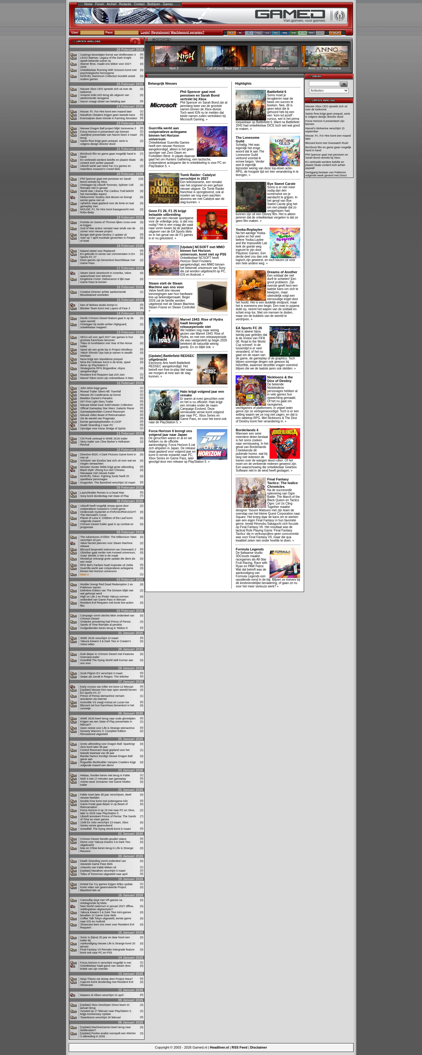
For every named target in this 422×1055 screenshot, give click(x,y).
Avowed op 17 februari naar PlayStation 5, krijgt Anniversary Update (106, 1012)
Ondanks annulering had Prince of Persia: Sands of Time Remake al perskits (105, 623)
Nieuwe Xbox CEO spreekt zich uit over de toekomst (326, 108)
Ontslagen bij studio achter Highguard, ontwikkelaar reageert (103, 326)
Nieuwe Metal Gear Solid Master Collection (106, 404)
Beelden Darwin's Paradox (96, 398)
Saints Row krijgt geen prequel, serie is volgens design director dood (104, 142)
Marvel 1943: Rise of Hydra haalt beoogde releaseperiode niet (201, 323)
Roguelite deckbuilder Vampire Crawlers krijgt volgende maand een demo (108, 764)
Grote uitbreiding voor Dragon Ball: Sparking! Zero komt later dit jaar (107, 745)
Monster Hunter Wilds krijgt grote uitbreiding (107, 467)
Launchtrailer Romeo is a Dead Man (102, 492)
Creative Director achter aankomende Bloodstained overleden (103, 293)
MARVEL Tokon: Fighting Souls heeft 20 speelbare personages (104, 478)
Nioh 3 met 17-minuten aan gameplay (103, 778)
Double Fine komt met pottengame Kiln (104, 801)
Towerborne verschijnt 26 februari (100, 1017)
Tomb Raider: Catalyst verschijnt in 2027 (198, 176)
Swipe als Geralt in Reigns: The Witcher (104, 676)
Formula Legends (250, 549)
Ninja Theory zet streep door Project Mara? (106, 978)
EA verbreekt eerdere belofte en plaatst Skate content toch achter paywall (108, 161)
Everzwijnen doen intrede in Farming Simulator (109, 118)
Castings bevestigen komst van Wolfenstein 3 (108, 54)
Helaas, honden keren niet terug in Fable (105, 775)
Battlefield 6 (276, 92)
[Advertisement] (328, 273)
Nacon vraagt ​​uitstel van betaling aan (103, 101)
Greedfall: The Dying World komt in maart (105, 828)
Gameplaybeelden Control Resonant (102, 411)
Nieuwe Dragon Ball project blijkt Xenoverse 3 (108, 128)
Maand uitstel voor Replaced (97, 250)
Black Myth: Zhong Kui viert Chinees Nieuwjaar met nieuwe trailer (102, 472)
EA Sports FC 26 (249, 328)
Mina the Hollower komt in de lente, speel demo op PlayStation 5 (105, 364)
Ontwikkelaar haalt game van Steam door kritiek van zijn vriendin (105, 967)
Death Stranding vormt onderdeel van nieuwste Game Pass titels (103, 862)
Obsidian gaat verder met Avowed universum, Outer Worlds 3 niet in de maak (108, 554)
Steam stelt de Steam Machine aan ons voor (166, 285)
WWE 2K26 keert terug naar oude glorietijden (108, 718)
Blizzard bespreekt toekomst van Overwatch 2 (108, 549)
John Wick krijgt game (93, 388)
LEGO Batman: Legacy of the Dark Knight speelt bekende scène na (105, 59)
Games (168, 4)
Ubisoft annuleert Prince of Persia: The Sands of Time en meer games (108, 818)
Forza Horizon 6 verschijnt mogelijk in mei (105, 962)
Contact (139, 4)
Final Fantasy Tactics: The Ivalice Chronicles (282, 482)
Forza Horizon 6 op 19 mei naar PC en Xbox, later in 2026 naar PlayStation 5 (107, 812)
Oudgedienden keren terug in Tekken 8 (104, 628)
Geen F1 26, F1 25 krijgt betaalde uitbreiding (167, 212)
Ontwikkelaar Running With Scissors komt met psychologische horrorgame (108, 71)
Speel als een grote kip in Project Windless (106, 349)
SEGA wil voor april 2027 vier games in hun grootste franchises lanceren (106, 339)
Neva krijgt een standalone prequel (101, 359)
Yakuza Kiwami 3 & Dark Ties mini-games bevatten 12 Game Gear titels (105, 914)
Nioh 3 (84, 574)
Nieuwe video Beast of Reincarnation (103, 415)
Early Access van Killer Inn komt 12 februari (107, 686)
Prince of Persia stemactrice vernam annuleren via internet (102, 697)
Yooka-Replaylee (249, 229)
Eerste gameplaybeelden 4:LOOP (101, 421)
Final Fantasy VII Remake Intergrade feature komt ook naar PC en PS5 (107, 951)
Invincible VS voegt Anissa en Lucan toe (104, 702)
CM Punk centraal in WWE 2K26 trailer (104, 438)
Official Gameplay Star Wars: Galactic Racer (107, 408)
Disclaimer (258, 1047)
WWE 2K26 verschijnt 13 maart (99, 638)
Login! (145, 32)
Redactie (125, 4)
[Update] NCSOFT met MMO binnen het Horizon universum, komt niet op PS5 (203, 250)
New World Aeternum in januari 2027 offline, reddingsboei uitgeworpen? (107, 908)
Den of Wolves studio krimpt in (98, 305)
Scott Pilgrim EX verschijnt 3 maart (101, 673)
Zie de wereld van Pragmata (97, 418)
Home (88, 4)
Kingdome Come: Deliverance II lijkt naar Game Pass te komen (105, 281)
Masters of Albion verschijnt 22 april (102, 995)
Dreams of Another (282, 272)
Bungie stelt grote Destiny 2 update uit (103, 234)
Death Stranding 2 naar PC (96, 425)
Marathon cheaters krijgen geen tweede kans (107, 114)
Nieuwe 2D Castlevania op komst (100, 394)
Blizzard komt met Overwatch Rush (326, 143)
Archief (111, 4)
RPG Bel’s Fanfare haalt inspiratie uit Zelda (106, 565)
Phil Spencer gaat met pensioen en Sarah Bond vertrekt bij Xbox (105, 180)
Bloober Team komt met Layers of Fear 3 (105, 308)
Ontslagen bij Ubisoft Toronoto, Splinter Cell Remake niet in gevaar (107, 186)
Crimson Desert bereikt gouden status (103, 838)
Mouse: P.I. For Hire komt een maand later (106, 111)
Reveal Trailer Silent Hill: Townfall (100, 391)
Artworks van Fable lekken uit (98, 867)
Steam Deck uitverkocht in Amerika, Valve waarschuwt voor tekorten (105, 274)
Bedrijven (153, 4)
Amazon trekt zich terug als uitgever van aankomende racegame (104, 97)
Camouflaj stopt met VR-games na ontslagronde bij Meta (101, 902)
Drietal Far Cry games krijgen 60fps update (106, 884)
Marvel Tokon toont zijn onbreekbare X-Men (107, 378)
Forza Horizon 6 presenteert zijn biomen (104, 131)
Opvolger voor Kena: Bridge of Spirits (103, 428)
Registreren (160, 32)
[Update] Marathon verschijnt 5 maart (103, 870)
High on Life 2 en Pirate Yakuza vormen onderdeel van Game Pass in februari (104, 598)
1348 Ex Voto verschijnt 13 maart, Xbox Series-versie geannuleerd (104, 824)
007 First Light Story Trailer (96, 401)
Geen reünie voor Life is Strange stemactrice (107, 728)
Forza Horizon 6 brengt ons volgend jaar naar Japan (170, 432)
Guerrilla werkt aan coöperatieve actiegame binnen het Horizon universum (107, 570)
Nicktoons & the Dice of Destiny (280, 379)
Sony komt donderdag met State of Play (104, 496)
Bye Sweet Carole (281, 184)
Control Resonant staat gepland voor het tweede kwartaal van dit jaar (105, 751)
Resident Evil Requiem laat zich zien (102, 374)
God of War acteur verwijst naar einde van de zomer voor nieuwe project (107, 230)
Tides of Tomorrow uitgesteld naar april (104, 874)
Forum (99, 4)
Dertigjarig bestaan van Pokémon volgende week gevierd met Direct (326, 174)
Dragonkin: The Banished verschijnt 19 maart (107, 482)
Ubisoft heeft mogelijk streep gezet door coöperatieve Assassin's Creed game (104, 507)
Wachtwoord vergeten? (187, 32)
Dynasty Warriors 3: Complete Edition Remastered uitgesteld (103, 733)
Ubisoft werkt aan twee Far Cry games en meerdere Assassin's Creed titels (105, 167)
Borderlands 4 (247, 430)
